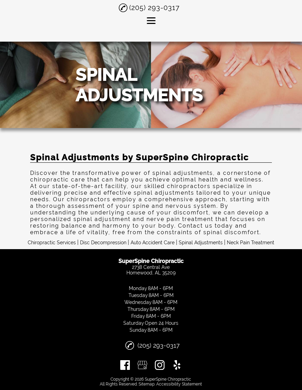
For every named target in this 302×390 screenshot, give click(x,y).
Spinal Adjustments (201, 242)
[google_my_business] (142, 365)
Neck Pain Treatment (250, 242)
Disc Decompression (103, 242)
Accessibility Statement (179, 384)
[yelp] (177, 365)
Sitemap (146, 384)
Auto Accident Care (153, 242)
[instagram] (160, 365)
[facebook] (125, 365)
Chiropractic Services (52, 242)
